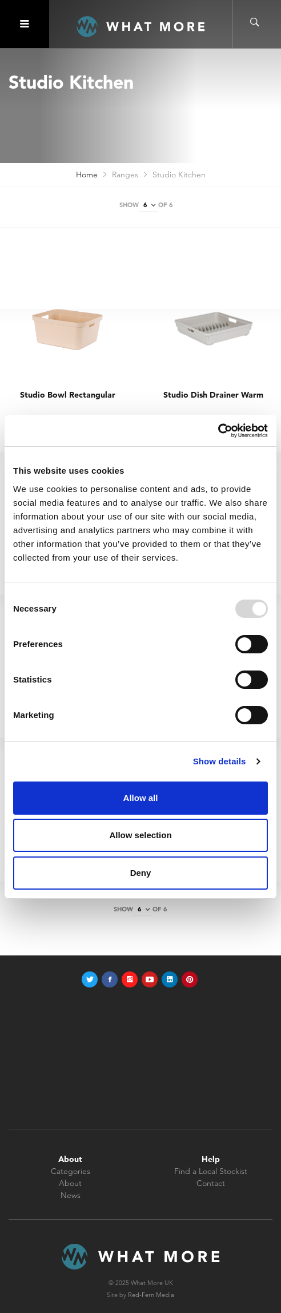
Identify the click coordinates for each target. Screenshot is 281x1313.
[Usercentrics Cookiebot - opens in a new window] (218, 430)
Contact (210, 1183)
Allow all (140, 798)
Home (87, 174)
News (71, 1195)
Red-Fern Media (151, 1295)
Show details (219, 761)
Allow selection (140, 835)
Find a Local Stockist (210, 1171)
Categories (70, 1171)
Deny (140, 873)
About (70, 1183)
